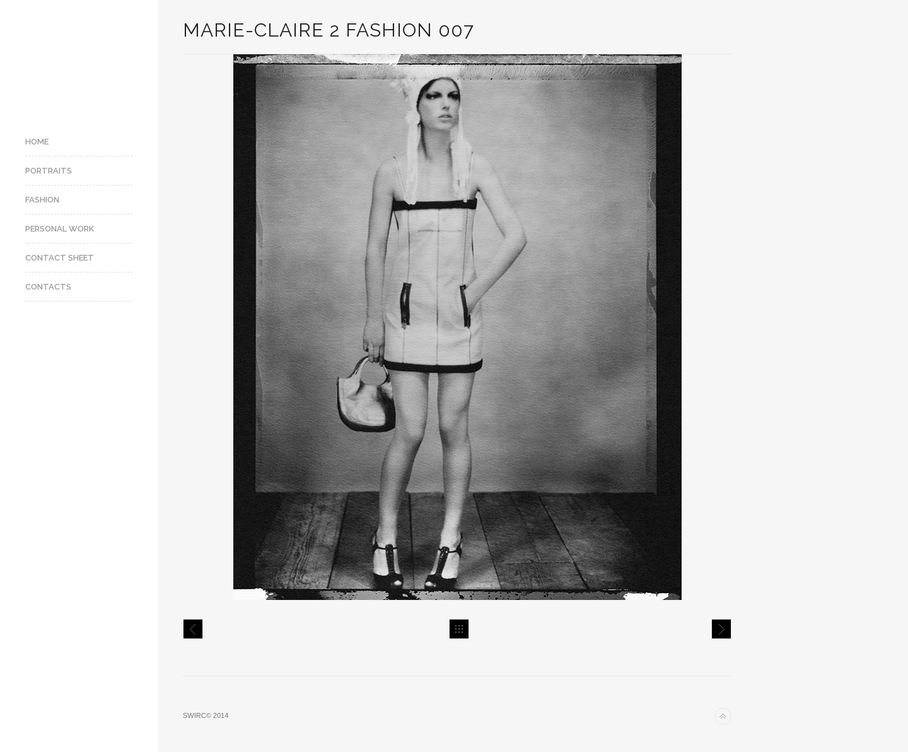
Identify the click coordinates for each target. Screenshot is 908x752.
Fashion (42, 199)
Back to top (722, 716)
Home (37, 141)
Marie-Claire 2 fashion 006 (193, 629)
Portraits (48, 170)
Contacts (48, 286)
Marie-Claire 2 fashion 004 (721, 629)
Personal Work (59, 228)
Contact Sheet (59, 257)
